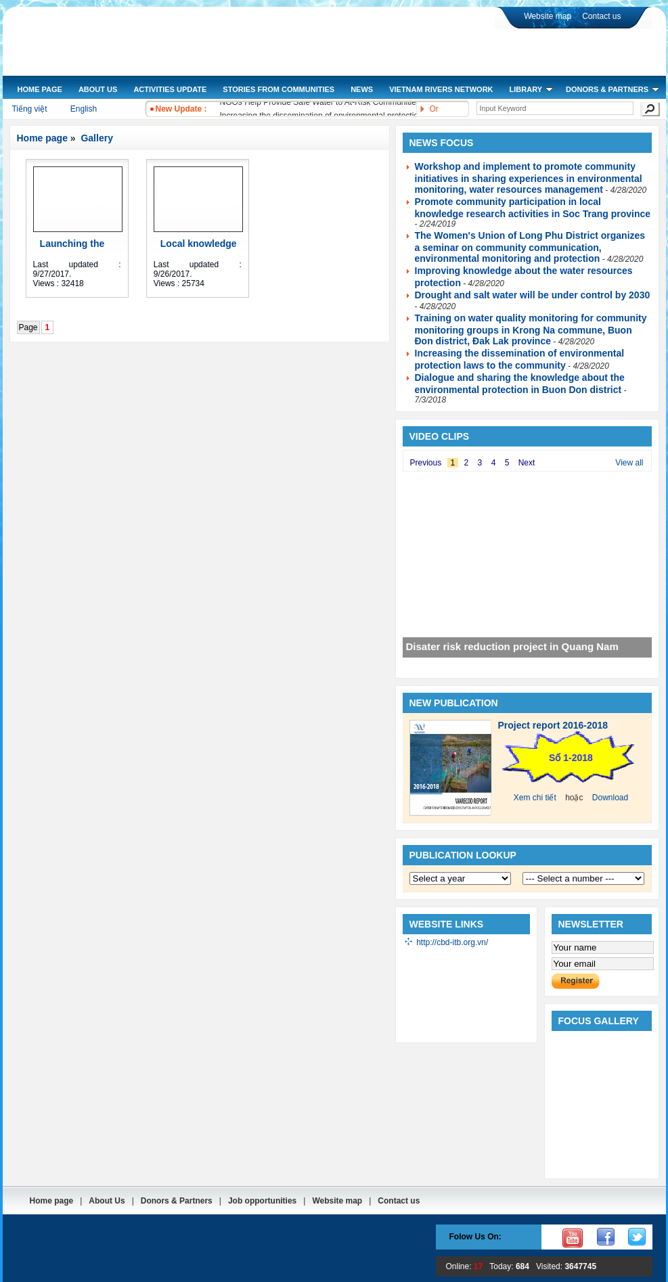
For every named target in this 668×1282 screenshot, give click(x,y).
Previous (426, 462)
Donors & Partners (177, 1201)
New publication (453, 702)
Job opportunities (262, 1201)
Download (610, 797)
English (83, 109)
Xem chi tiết (535, 797)
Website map (547, 16)
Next (526, 462)
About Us (107, 1201)
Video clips (439, 436)
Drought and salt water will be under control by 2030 (532, 295)
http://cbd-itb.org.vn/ (452, 942)
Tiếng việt (29, 109)
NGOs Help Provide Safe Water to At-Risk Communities (320, 103)
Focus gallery (598, 1020)
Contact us (601, 16)
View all (629, 462)
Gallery (96, 138)
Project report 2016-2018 (553, 725)
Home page (42, 138)
